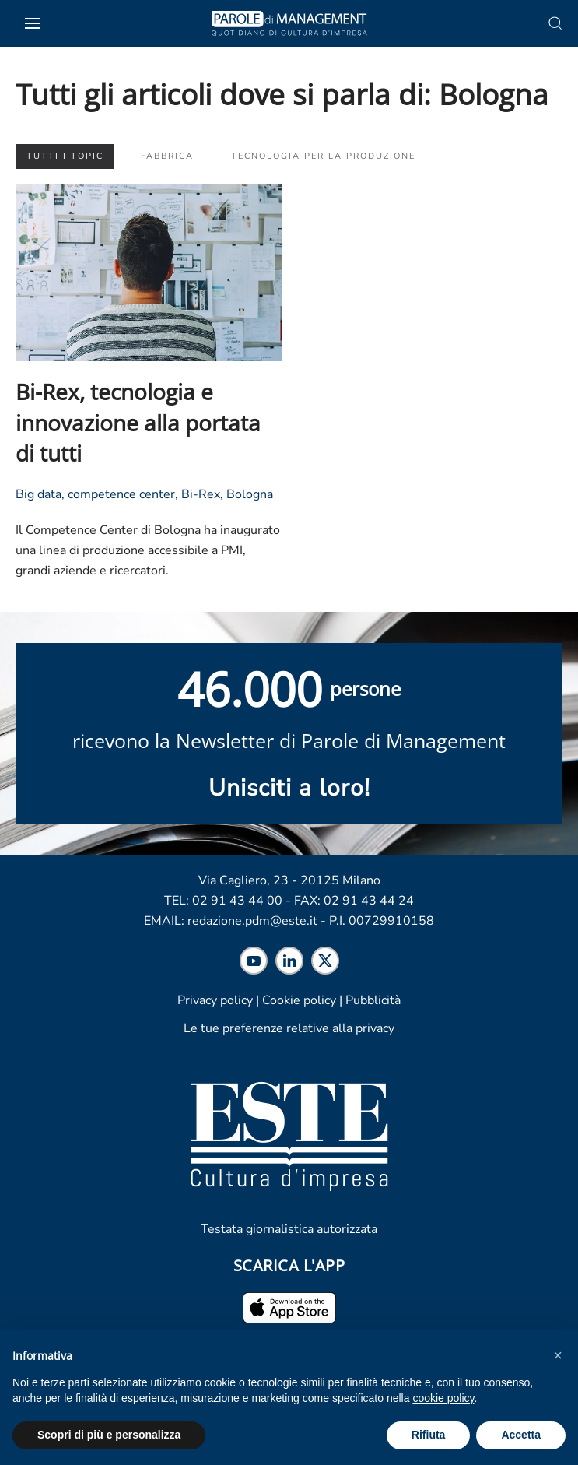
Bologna (249, 494)
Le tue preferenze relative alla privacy (289, 1028)
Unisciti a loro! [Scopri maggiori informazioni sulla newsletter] (289, 788)
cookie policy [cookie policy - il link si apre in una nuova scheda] (443, 1398)
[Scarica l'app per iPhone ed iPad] (289, 1307)
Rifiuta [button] (429, 1434)
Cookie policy (299, 1000)
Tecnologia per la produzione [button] (323, 156)
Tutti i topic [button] (64, 156)
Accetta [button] (521, 1434)
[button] (557, 1355)
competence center (121, 494)
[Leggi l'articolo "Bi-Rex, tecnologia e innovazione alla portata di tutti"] (149, 271)
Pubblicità (373, 1000)
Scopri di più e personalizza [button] (108, 1434)
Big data (38, 494)
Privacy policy (215, 1000)
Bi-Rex (200, 494)
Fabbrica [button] (167, 156)
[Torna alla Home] (289, 23)
